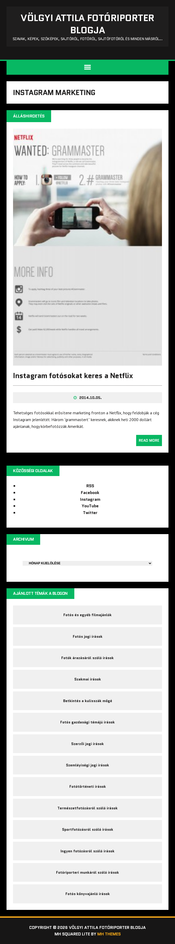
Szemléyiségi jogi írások (87, 765)
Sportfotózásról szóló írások (87, 829)
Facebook (90, 493)
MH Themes (109, 934)
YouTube (90, 506)
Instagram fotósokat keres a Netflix (73, 375)
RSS (90, 486)
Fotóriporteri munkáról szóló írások (87, 872)
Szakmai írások (87, 679)
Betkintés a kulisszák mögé (87, 700)
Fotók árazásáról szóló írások (87, 657)
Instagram (90, 499)
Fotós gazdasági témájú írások (87, 722)
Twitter (90, 513)
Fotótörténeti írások (87, 786)
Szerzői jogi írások (87, 743)
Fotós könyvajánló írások (87, 893)
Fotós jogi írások (87, 636)
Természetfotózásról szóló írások (87, 808)
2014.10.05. (90, 397)
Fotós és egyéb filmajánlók (87, 614)
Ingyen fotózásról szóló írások (87, 851)
